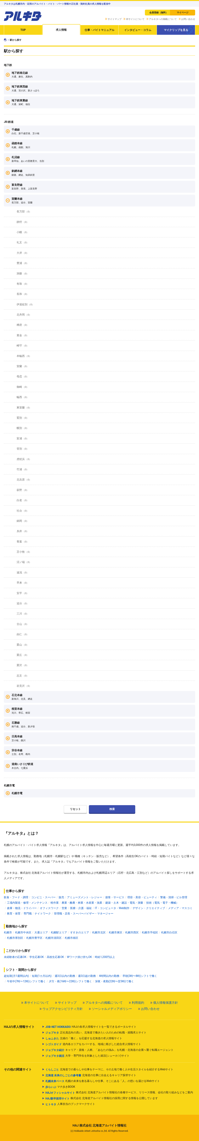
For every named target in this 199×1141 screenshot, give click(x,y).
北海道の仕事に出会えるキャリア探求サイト (90, 1075)
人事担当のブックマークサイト (70, 1104)
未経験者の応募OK (15, 956)
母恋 (23, 376)
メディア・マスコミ (180, 908)
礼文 (23, 242)
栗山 (23, 644)
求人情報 (61, 29)
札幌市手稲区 (150, 932)
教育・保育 (13, 913)
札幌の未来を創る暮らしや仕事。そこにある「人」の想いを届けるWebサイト (102, 1081)
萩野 (23, 490)
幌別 (23, 428)
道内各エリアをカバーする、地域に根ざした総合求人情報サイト (93, 1044)
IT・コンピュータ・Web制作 (112, 908)
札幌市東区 (115, 932)
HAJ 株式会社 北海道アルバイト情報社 (99, 1125)
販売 (61, 897)
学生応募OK (36, 956)
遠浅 (23, 572)
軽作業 (55, 902)
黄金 (23, 335)
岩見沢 (24, 685)
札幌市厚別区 (15, 937)
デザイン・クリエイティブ (149, 908)
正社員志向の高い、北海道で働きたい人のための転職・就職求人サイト (95, 1032)
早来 (23, 582)
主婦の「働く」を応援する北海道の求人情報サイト (83, 1038)
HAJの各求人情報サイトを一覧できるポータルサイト (90, 1027)
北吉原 (24, 479)
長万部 (24, 211)
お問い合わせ (188, 19)
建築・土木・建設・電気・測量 (124, 902)
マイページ (182, 12)
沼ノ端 (24, 562)
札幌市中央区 (23, 932)
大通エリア (41, 932)
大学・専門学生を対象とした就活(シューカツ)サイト (87, 1056)
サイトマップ (115, 19)
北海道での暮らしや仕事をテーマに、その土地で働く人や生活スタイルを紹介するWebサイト (109, 1069)
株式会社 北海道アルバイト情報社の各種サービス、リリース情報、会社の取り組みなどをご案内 (119, 1092)
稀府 (23, 324)
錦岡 (23, 520)
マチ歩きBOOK (60, 1087)
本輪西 (24, 355)
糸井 (23, 531)
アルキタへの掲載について (163, 19)
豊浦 (23, 263)
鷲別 (23, 417)
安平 (23, 593)
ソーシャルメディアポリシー (112, 1009)
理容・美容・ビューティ (142, 897)
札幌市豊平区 (34, 937)
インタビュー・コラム (137, 29)
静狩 (23, 221)
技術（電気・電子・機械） (162, 902)
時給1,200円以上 (105, 956)
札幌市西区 (132, 932)
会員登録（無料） (158, 12)
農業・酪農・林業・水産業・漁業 (82, 902)
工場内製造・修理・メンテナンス (27, 902)
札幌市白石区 (169, 932)
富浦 (23, 438)
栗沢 (23, 665)
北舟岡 (24, 314)
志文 (23, 675)
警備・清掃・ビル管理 (173, 897)
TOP (23, 29)
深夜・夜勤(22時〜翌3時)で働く (114, 981)
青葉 (23, 541)
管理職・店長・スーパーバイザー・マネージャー (83, 913)
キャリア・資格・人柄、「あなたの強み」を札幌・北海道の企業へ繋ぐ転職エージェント (109, 1050)
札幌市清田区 (53, 937)
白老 (23, 500)
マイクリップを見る (176, 29)
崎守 (23, 345)
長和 (23, 293)
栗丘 (23, 654)
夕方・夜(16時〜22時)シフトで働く (70, 981)
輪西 (23, 397)
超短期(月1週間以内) (16, 975)
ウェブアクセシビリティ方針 (63, 1009)
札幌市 (8, 932)
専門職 (28, 913)
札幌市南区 (71, 937)
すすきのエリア (79, 932)
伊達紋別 (25, 304)
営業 (64, 908)
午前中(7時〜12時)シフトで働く (26, 981)
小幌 (23, 232)
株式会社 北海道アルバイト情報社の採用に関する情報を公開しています (101, 1098)
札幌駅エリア (59, 932)
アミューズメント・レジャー (84, 897)
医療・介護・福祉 (81, 908)
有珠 (23, 283)
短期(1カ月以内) (42, 975)
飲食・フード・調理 (16, 897)
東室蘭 (24, 407)
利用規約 (138, 1002)
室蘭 (23, 366)
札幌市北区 (99, 932)
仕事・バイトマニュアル (99, 29)
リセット (75, 809)
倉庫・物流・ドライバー (22, 908)
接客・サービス (114, 897)
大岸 (23, 252)
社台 (23, 510)
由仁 (23, 634)
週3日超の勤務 (87, 975)
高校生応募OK (55, 956)
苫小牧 (24, 551)
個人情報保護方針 (165, 1002)
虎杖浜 (24, 459)
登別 (23, 448)
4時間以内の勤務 (109, 975)
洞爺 (23, 273)
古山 (23, 624)
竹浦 (23, 469)
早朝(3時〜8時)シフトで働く (139, 975)
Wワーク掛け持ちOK (79, 956)
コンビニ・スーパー (43, 897)
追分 (23, 603)
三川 (23, 613)
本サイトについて (135, 19)
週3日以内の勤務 (65, 975)
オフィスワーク (49, 908)
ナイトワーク (43, 913)
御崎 (23, 386)
